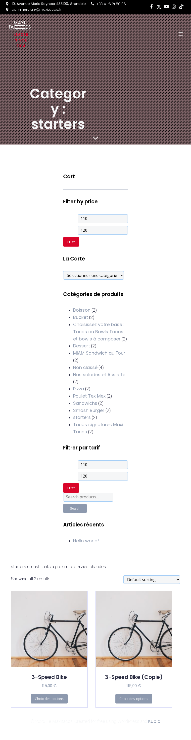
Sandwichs (85, 403)
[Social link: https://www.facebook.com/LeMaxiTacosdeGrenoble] (151, 6)
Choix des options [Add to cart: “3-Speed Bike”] (49, 698)
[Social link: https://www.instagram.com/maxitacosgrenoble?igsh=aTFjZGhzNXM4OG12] (174, 6)
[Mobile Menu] (181, 34)
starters (82, 417)
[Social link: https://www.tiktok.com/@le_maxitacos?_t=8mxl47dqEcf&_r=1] (181, 6)
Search (75, 508)
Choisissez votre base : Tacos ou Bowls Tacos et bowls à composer (98, 331)
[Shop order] (151, 579)
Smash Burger (88, 410)
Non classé (85, 367)
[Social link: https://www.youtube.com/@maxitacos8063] (166, 6)
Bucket (80, 317)
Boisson (82, 310)
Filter (71, 241)
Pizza (78, 389)
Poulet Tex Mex (89, 396)
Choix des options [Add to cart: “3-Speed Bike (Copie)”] (133, 698)
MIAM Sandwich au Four (99, 353)
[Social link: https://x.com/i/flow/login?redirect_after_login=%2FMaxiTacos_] (159, 6)
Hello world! (86, 541)
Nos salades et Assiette (99, 374)
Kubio (154, 721)
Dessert (81, 346)
